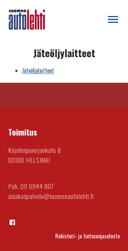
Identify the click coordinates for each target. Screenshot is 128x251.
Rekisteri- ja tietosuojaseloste (87, 236)
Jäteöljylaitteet (38, 70)
